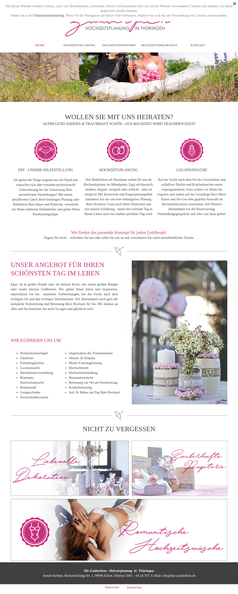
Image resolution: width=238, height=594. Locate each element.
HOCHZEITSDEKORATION (159, 45)
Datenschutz (134, 587)
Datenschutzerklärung (49, 15)
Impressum (112, 587)
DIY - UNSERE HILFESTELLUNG (45, 170)
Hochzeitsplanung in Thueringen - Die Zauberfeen (121, 25)
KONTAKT (198, 45)
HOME (39, 45)
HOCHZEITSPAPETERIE (119, 45)
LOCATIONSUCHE (191, 170)
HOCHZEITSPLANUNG (79, 45)
